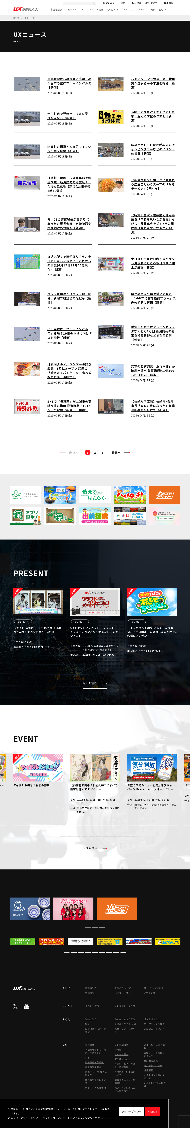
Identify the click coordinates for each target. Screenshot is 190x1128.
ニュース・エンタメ (76, 9)
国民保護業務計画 (94, 1062)
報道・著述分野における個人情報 (125, 1089)
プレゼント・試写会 (125, 1005)
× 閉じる (152, 1111)
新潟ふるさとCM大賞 (125, 1023)
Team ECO (108, 2)
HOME (16, 17)
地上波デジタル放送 (154, 1023)
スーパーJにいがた (154, 987)
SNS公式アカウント (154, 1028)
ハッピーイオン (123, 992)
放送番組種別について (95, 1081)
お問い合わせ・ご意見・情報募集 (125, 1065)
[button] (66, 952)
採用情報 (168, 2)
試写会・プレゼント (117, 9)
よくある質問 (121, 1054)
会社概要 (89, 1044)
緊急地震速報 (151, 1060)
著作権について (123, 1059)
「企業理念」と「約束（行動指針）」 (95, 1051)
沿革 (87, 1057)
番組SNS (163, 9)
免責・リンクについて (125, 1030)
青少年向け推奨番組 (95, 1087)
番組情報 (57, 9)
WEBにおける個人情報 (154, 1046)
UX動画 (151, 9)
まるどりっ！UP (123, 987)
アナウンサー (138, 9)
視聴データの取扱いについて (154, 1054)
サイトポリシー (152, 1019)
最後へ (121, 452)
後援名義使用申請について (125, 1073)
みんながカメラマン (125, 1019)
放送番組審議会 (93, 1067)
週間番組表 (91, 987)
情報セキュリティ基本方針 (125, 1081)
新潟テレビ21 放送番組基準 (96, 1073)
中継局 (118, 1049)
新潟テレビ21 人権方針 (155, 1084)
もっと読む (95, 683)
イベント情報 (96, 9)
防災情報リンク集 (153, 1065)
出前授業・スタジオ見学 (144, 2)
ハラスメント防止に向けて (154, 1076)
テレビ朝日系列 (123, 1044)
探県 (123, 2)
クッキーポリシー (131, 1111)
